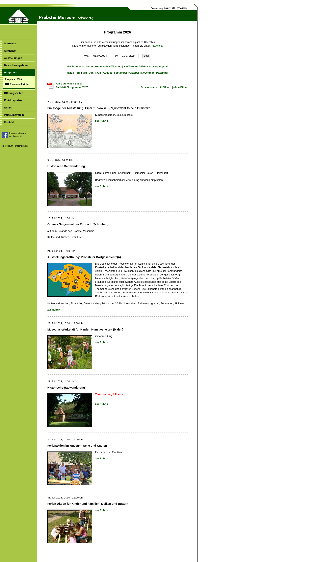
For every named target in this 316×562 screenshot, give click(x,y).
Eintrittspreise (13, 100)
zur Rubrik (101, 120)
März (69, 72)
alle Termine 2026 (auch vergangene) (146, 66)
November (147, 72)
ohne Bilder (181, 87)
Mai (85, 72)
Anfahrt (8, 107)
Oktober (134, 72)
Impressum (7, 146)
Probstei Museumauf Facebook (17, 135)
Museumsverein (14, 114)
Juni (91, 72)
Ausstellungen (13, 57)
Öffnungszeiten (13, 93)
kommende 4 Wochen (108, 66)
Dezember (162, 72)
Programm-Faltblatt (19, 84)
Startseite (10, 43)
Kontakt (9, 122)
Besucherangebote (16, 65)
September (120, 72)
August (107, 72)
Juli (98, 72)
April (77, 72)
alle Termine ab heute (80, 66)
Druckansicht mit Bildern (156, 87)
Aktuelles (10, 50)
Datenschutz (21, 146)
